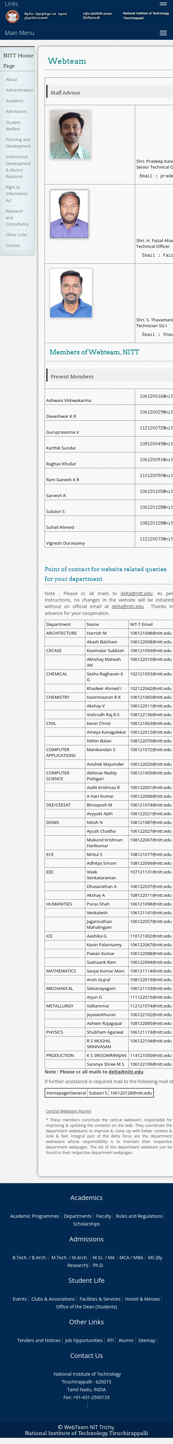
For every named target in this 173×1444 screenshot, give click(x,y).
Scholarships (86, 1224)
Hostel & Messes (142, 1299)
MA (111, 1257)
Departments (78, 1216)
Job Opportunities (84, 1340)
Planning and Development (18, 143)
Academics (86, 1197)
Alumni (126, 1340)
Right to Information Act (16, 193)
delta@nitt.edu (137, 593)
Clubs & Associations (53, 1299)
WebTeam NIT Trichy (89, 1427)
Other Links (16, 235)
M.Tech (59, 1257)
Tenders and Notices (38, 1340)
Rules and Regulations (139, 1216)
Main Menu (19, 33)
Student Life (87, 1280)
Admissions (16, 111)
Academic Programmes (34, 1216)
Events (20, 1299)
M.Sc (98, 1257)
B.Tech (19, 1257)
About (11, 79)
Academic (15, 101)
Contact (13, 245)
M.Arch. (80, 1257)
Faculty (103, 1216)
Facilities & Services (100, 1299)
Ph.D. (98, 1265)
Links (11, 3)
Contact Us (86, 1355)
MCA (124, 1257)
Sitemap (146, 1340)
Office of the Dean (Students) (86, 1307)
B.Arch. (39, 1257)
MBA (138, 1257)
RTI (110, 1340)
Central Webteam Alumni (68, 1111)
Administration (19, 90)
